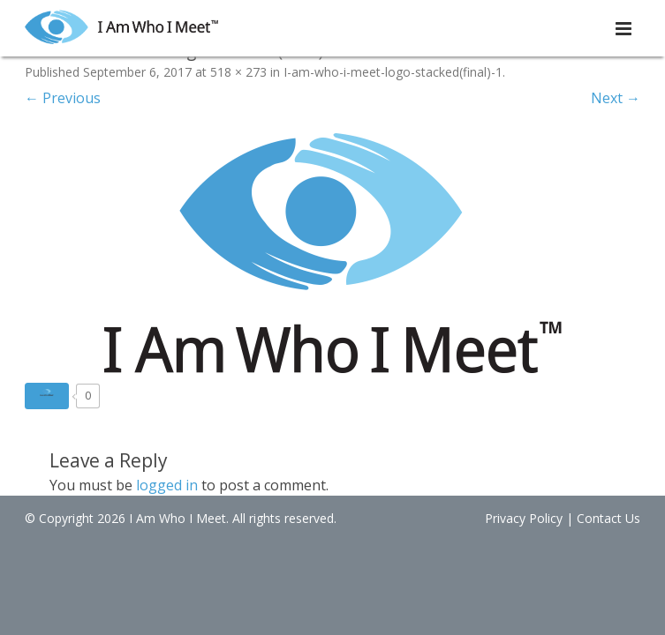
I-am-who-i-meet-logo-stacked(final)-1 (393, 72)
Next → (615, 98)
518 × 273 (238, 72)
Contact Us (612, 518)
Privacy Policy (527, 518)
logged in (167, 485)
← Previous (63, 98)
